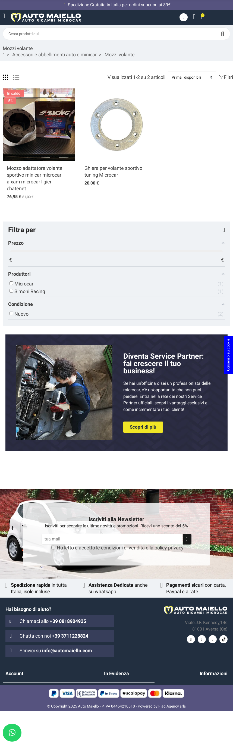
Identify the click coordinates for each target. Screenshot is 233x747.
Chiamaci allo (53, 621)
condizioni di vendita (123, 548)
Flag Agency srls (172, 742)
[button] (143, 427)
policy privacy (169, 548)
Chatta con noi (54, 636)
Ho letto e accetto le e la (120, 548)
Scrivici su (56, 650)
